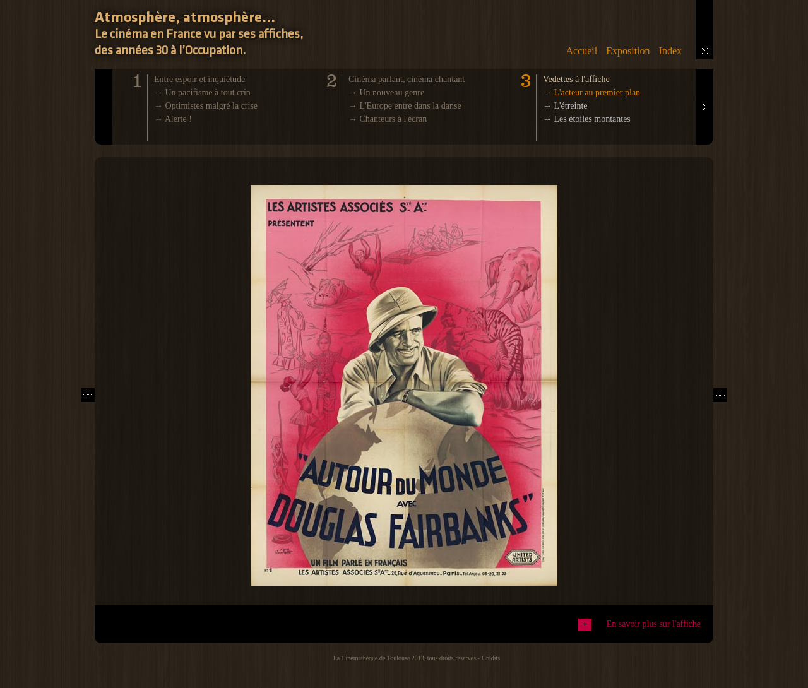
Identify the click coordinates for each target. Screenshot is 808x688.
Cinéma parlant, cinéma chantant (406, 79)
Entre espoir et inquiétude (199, 79)
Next (704, 73)
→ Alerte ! (173, 119)
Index (670, 50)
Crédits (491, 658)
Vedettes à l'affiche (576, 79)
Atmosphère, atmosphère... (185, 18)
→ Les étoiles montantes (587, 119)
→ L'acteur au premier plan (591, 92)
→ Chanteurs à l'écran (387, 119)
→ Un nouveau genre (386, 92)
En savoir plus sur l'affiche (654, 624)
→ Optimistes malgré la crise (206, 105)
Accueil (581, 50)
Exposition (628, 50)
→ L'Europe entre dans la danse (404, 105)
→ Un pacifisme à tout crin (202, 92)
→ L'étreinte (565, 105)
